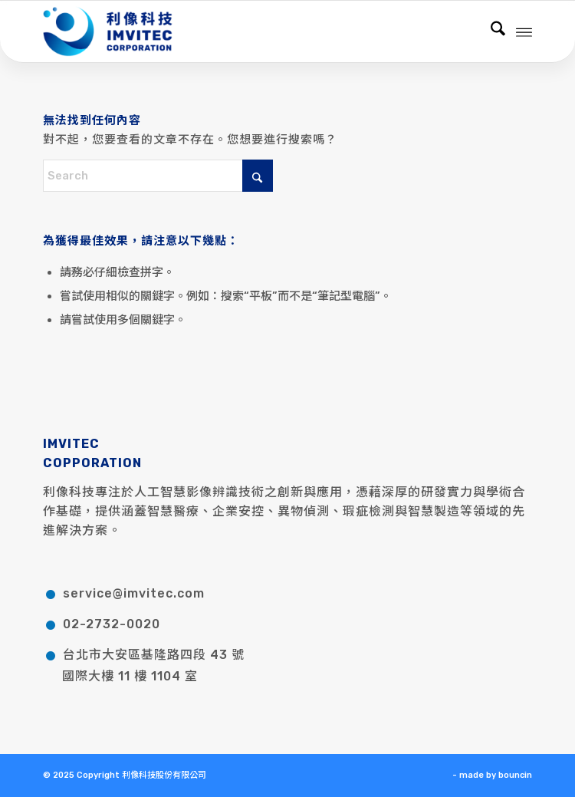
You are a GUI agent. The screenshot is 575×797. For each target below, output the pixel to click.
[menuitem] (490, 31)
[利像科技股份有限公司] (238, 31)
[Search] (490, 31)
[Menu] (524, 31)
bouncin (515, 775)
